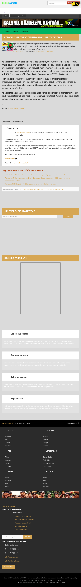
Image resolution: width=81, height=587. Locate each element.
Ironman (8, 446)
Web (6, 483)
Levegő (45, 443)
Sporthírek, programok (23, 516)
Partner (7, 477)
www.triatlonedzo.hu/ (20, 163)
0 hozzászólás (39, 51)
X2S (6, 440)
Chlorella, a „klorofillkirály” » (55, 189)
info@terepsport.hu (12, 557)
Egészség (25, 31)
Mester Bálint (47, 466)
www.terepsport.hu (23, 133)
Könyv (45, 483)
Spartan (7, 443)
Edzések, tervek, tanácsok (24, 520)
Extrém (45, 446)
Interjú (17, 16)
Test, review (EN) (21, 529)
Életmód (15, 31)
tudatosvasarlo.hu (16, 108)
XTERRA (8, 436)
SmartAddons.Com (26, 580)
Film (44, 480)
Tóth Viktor (50, 51)
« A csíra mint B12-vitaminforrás (31, 189)
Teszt (12, 16)
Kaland (45, 436)
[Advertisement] (40, 238)
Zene (45, 477)
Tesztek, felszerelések (23, 523)
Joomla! (18, 582)
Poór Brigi (46, 460)
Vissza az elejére (72, 423)
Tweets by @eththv (8, 506)
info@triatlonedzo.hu (12, 561)
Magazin (8, 480)
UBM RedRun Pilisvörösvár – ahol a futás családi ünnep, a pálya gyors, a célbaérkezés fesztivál (37, 175)
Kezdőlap (7, 31)
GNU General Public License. (56, 582)
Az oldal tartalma (21, 526)
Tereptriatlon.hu (7, 423)
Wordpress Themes (54, 580)
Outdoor (8, 466)
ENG (23, 16)
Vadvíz (45, 440)
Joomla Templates (40, 580)
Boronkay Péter (48, 463)
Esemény (46, 487)
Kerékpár (8, 460)
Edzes (6, 16)
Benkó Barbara (48, 457)
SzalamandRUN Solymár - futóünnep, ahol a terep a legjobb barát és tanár (30, 184)
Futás (7, 463)
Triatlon (7, 457)
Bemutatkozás (11, 159)
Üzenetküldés (8, 567)
